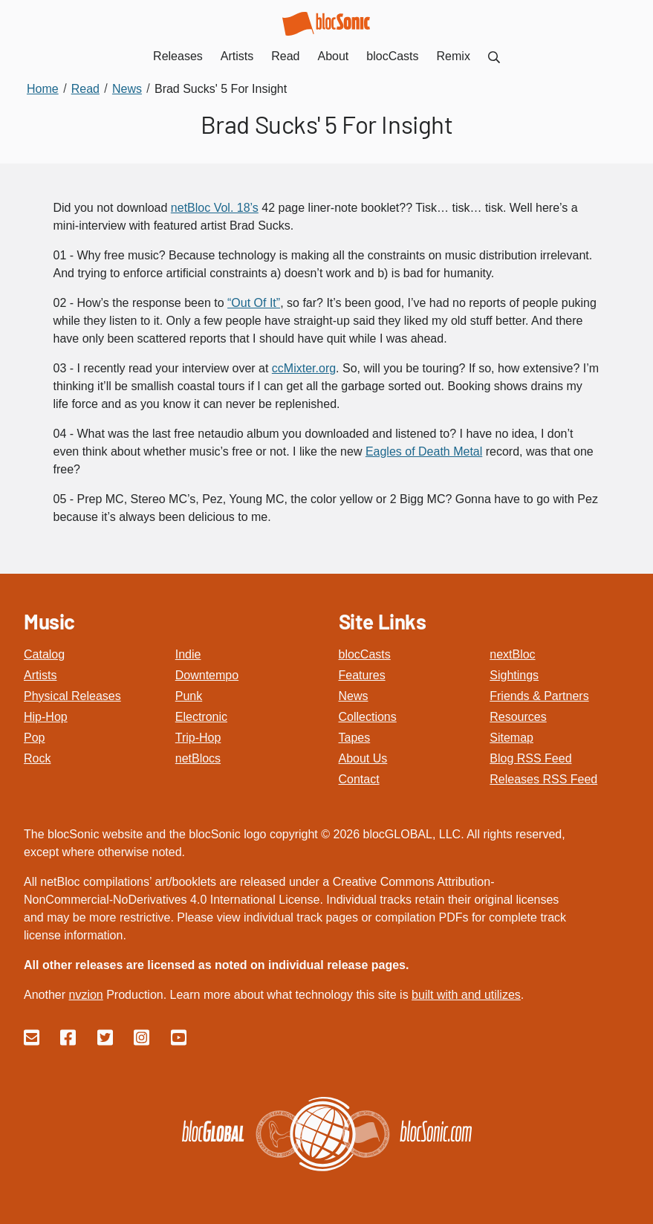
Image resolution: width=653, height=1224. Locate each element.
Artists (40, 675)
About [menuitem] (333, 56)
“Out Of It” (253, 303)
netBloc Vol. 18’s (215, 207)
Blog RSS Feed (530, 758)
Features (362, 675)
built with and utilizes (466, 994)
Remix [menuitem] (453, 56)
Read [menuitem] (285, 56)
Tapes (355, 737)
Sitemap (511, 737)
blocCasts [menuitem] (392, 56)
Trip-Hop (198, 737)
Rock (37, 758)
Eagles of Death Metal (424, 451)
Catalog (44, 654)
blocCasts (365, 654)
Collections (368, 716)
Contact (359, 779)
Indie (188, 654)
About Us (363, 758)
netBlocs (198, 758)
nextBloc (512, 654)
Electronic (201, 716)
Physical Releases (72, 696)
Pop (34, 737)
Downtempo (206, 675)
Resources (518, 716)
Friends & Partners (539, 696)
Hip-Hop (46, 716)
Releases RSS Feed (543, 779)
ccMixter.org (304, 368)
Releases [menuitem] (178, 56)
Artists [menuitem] (237, 56)
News (353, 696)
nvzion (85, 994)
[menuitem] (494, 56)
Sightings (514, 675)
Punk (188, 696)
